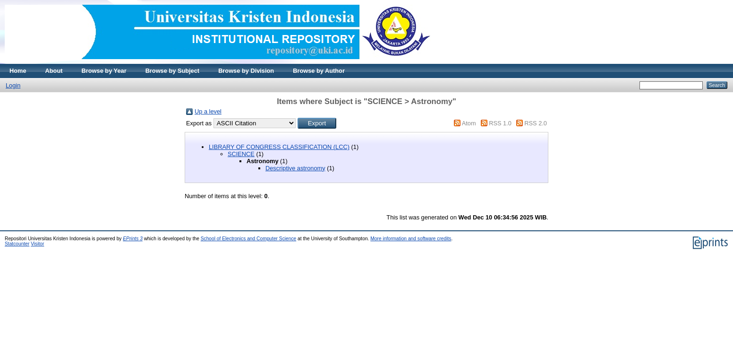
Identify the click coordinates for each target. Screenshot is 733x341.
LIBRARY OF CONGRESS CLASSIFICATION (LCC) (279, 146)
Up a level (208, 111)
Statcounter (17, 243)
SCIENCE (241, 153)
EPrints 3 (133, 238)
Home (17, 70)
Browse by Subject (172, 70)
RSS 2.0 (535, 123)
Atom (469, 123)
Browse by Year (104, 70)
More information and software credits (410, 238)
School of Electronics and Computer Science (249, 238)
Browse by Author (319, 70)
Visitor (37, 243)
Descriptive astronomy (295, 168)
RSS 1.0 (500, 123)
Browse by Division (246, 70)
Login (13, 85)
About (54, 70)
